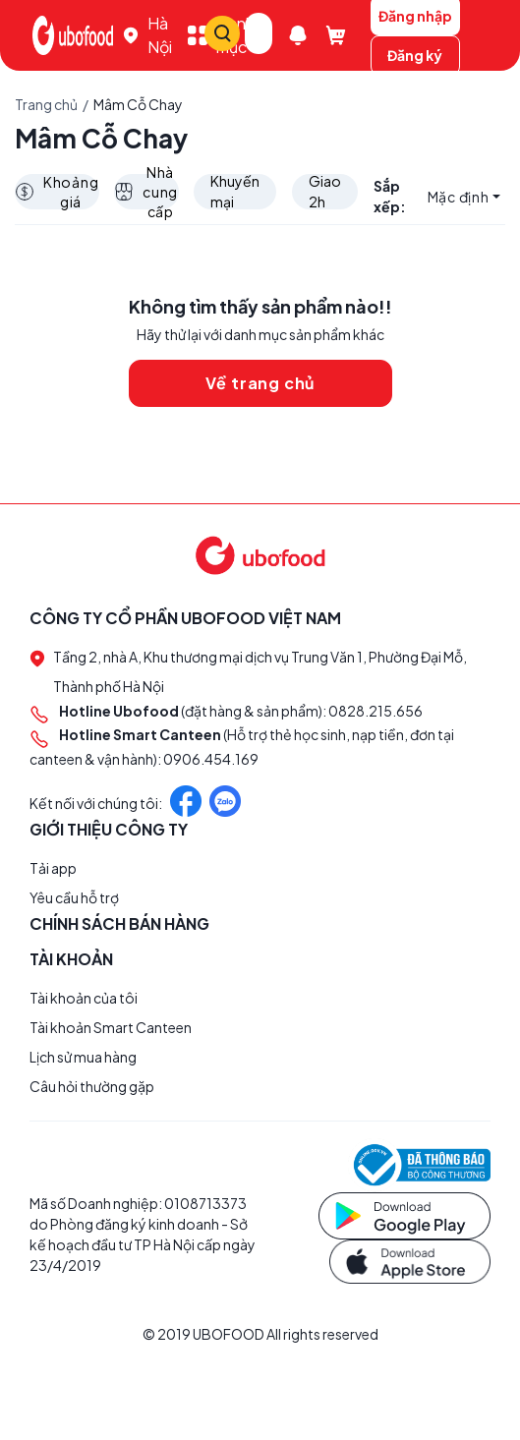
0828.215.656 (375, 711)
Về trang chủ (260, 384)
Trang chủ (46, 104)
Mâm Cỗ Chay (138, 104)
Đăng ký (414, 55)
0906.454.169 (211, 759)
